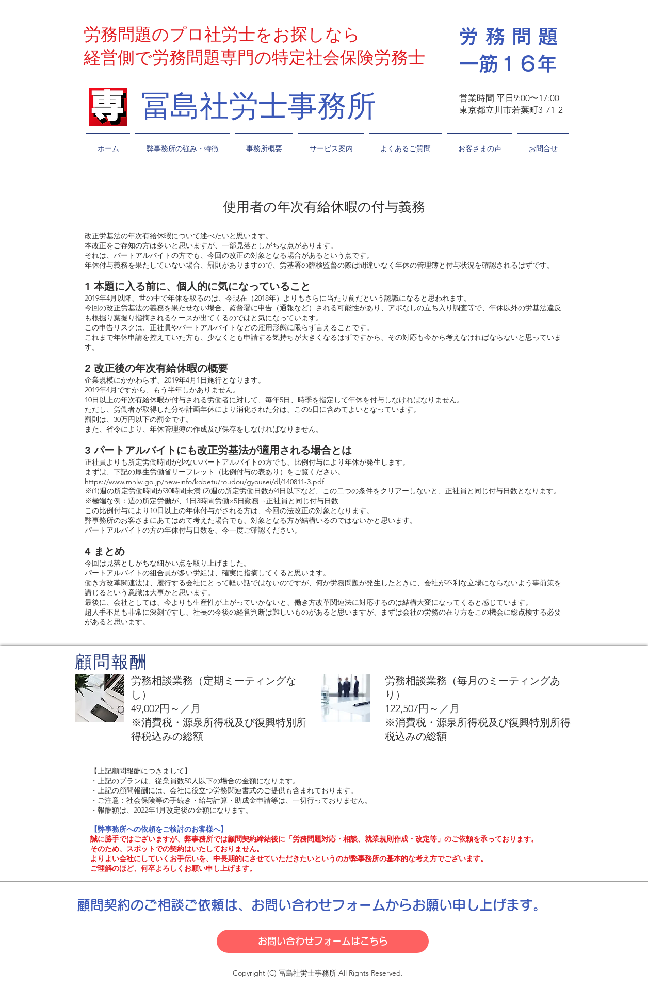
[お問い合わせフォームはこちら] (323, 941)
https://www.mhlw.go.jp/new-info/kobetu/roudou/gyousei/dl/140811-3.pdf (204, 481)
